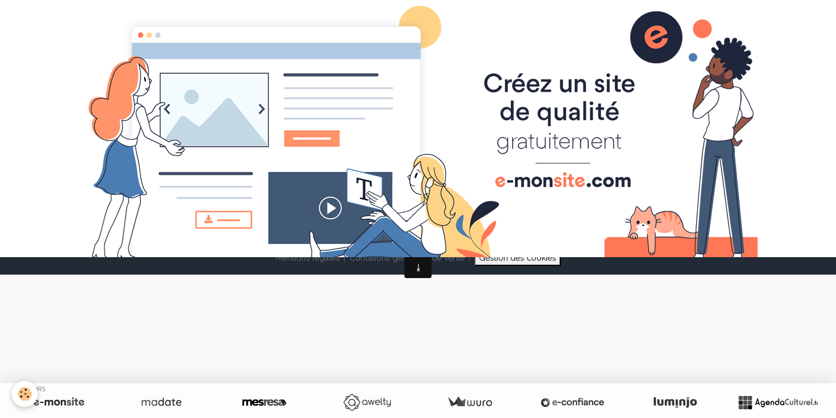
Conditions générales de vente (406, 257)
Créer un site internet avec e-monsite (344, 210)
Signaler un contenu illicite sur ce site (492, 210)
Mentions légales (308, 257)
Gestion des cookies (517, 257)
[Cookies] (25, 394)
